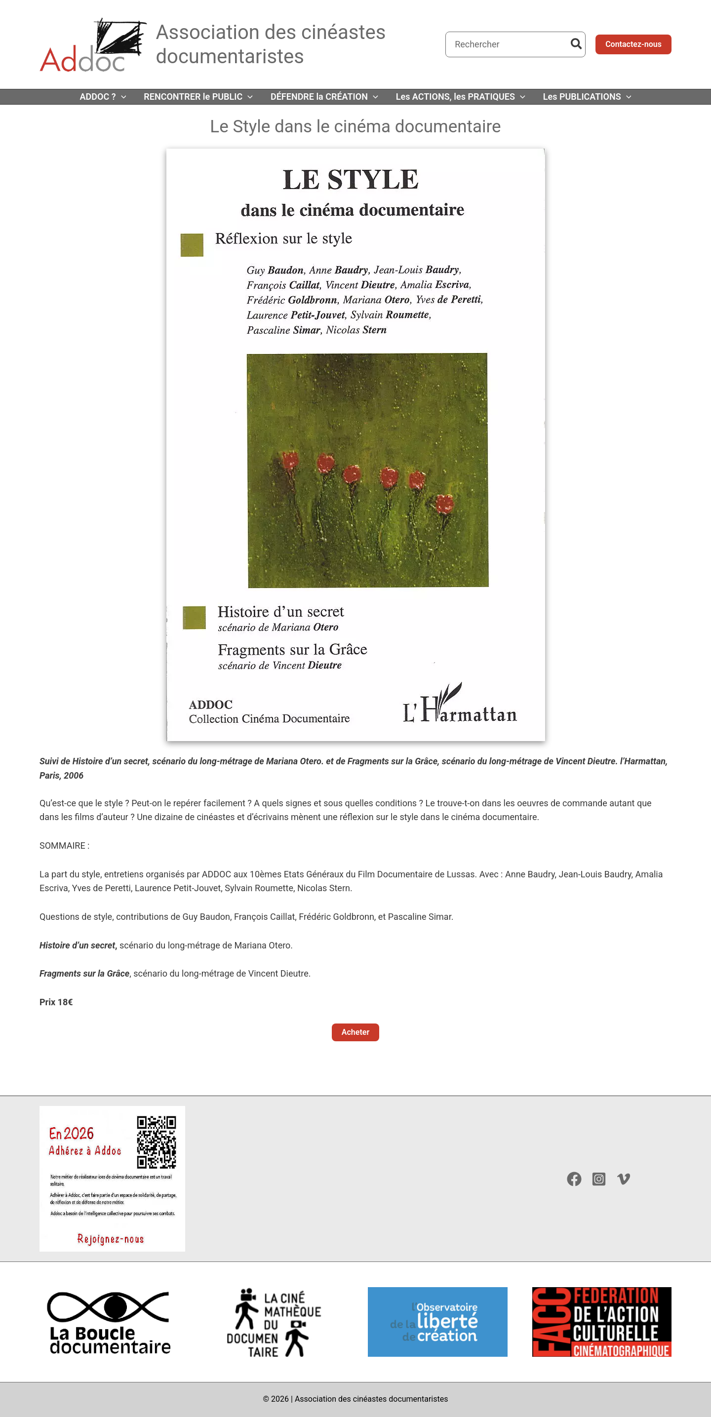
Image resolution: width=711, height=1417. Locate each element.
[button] (633, 44)
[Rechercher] (577, 44)
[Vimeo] (623, 1179)
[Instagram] (599, 1179)
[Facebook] (574, 1179)
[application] (121, 96)
